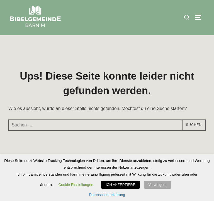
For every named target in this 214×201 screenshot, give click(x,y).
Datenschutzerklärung (107, 195)
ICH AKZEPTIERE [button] (120, 185)
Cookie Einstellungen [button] (76, 185)
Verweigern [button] (158, 185)
